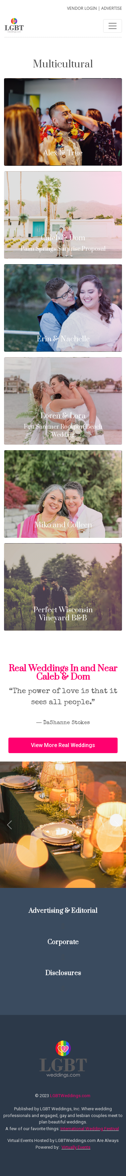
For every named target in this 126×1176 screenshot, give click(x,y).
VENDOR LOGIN (82, 8)
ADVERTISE (111, 8)
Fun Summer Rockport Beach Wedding (63, 425)
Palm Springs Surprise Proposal (63, 243)
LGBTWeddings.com (70, 1095)
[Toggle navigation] (112, 26)
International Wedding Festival (89, 1128)
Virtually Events (75, 1147)
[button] (63, 745)
